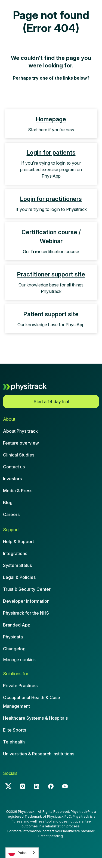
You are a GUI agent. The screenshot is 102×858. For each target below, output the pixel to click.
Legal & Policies (19, 577)
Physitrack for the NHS (26, 613)
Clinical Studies (18, 455)
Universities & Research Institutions (38, 753)
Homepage (51, 119)
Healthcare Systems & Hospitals (35, 718)
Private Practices (20, 685)
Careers (11, 514)
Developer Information (26, 601)
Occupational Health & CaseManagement (31, 702)
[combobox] (22, 852)
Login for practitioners (51, 198)
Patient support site (51, 314)
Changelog (14, 648)
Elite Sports (14, 730)
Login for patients (51, 152)
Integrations (15, 553)
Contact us (14, 466)
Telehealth (14, 742)
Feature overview (21, 443)
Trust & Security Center (27, 589)
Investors (12, 478)
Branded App (16, 625)
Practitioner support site (51, 274)
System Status (17, 565)
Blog (8, 502)
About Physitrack (20, 431)
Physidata (13, 637)
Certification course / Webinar (51, 236)
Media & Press (17, 490)
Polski (17, 853)
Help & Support (18, 541)
